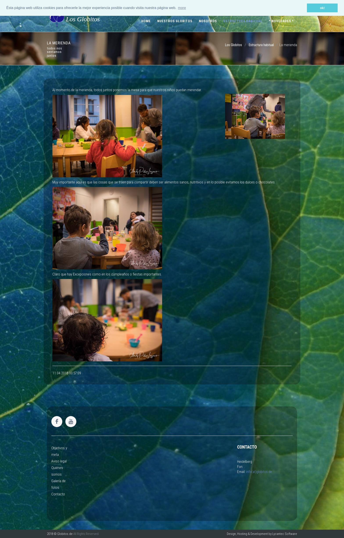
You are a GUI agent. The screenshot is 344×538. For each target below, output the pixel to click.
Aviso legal (59, 461)
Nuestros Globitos (174, 21)
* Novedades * (281, 21)
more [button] (182, 8)
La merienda (288, 45)
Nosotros (208, 21)
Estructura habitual (243, 21)
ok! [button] (322, 8)
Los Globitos (74, 19)
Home (146, 21)
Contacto (58, 494)
